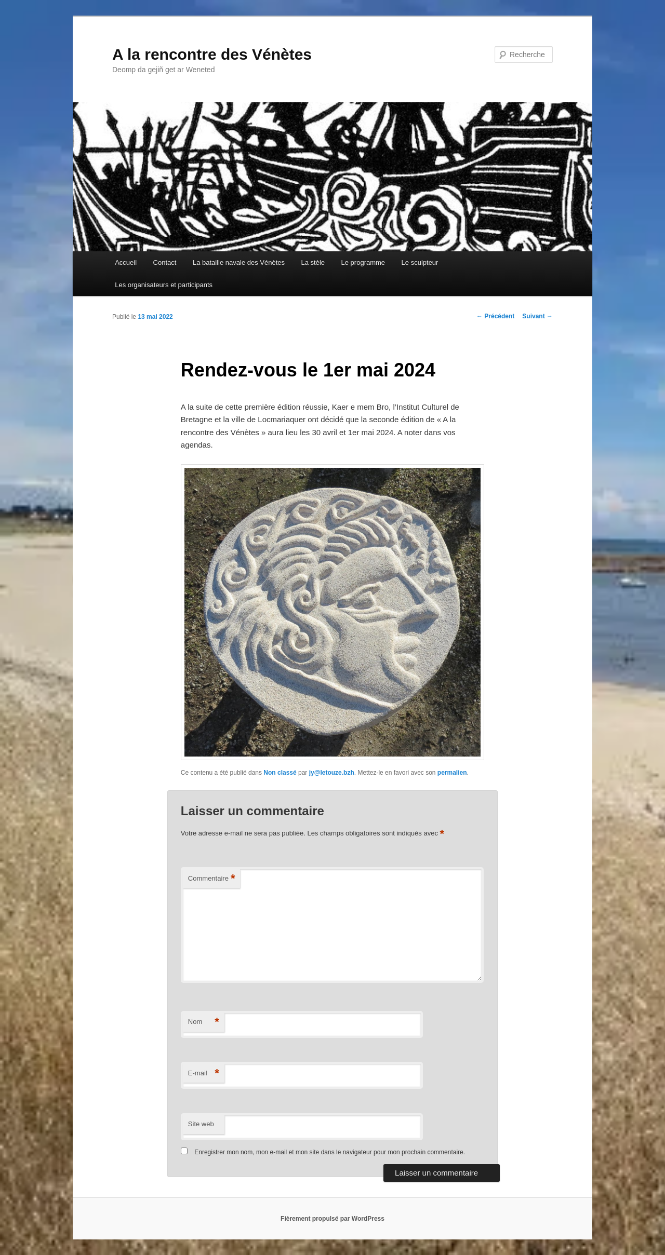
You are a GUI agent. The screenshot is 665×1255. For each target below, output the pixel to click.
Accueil (126, 262)
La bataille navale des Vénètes (239, 262)
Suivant (537, 316)
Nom (203, 1022)
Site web (201, 1124)
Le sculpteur (420, 262)
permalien (452, 772)
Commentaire (211, 878)
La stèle (313, 262)
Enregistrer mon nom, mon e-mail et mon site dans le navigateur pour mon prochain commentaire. (329, 1152)
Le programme (363, 262)
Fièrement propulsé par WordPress (332, 1218)
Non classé (279, 772)
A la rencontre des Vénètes (212, 54)
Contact (165, 262)
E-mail (203, 1073)
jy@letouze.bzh (331, 772)
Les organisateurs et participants (163, 285)
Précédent (495, 316)
